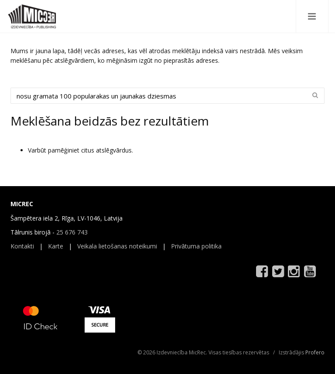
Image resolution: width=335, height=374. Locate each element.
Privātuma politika (196, 246)
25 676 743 (72, 232)
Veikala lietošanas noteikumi (117, 246)
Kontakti (22, 246)
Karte (55, 246)
